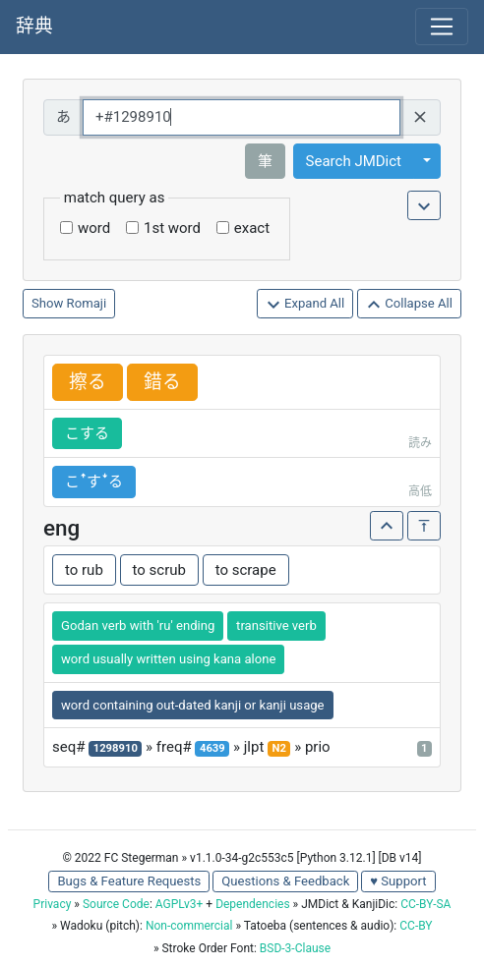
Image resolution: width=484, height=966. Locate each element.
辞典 (34, 26)
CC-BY (415, 926)
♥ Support (398, 881)
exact (252, 228)
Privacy (52, 904)
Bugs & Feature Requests (129, 881)
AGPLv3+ (179, 904)
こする (87, 433)
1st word (172, 228)
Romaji (87, 303)
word (94, 228)
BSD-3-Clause (295, 948)
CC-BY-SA (425, 904)
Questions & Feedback (285, 881)
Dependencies (252, 904)
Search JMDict (353, 161)
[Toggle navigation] (441, 26)
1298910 (115, 748)
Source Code (116, 904)
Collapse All (409, 304)
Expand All (305, 304)
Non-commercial (189, 926)
